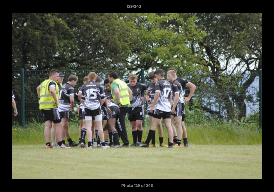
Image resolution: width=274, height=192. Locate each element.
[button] (251, 7)
